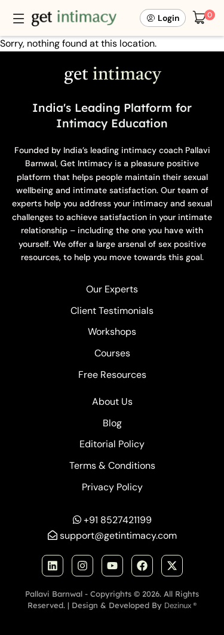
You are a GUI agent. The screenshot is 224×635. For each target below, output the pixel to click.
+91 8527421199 (118, 520)
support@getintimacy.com (118, 535)
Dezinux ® (180, 605)
